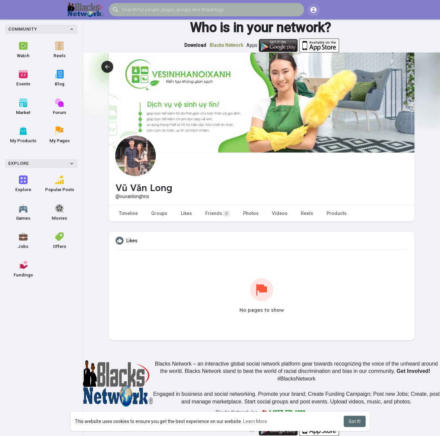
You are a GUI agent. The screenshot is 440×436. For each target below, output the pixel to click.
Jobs (23, 240)
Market (23, 106)
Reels (59, 50)
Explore (23, 183)
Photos (251, 213)
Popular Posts (59, 183)
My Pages (59, 135)
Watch (23, 50)
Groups (159, 213)
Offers (59, 240)
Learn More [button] (255, 421)
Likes (186, 213)
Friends (217, 213)
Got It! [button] (355, 421)
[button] (206, 9)
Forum (59, 106)
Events (23, 78)
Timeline (128, 213)
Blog (59, 78)
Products (336, 213)
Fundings (23, 269)
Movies (59, 212)
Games (23, 212)
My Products (23, 135)
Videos (280, 213)
